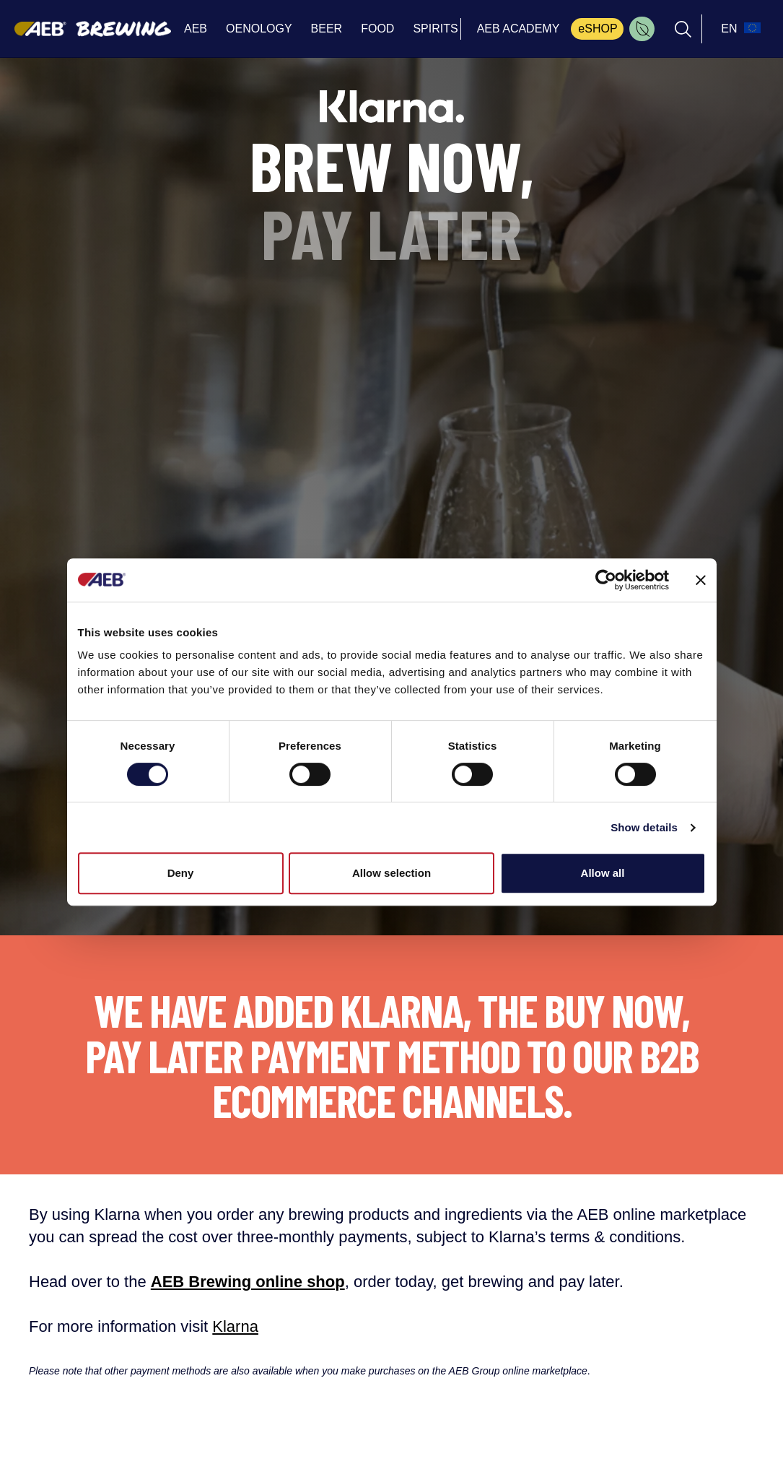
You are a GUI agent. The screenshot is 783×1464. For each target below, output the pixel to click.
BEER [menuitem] (327, 28)
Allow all (603, 873)
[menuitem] (642, 29)
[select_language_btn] (739, 29)
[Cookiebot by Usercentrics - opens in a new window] (606, 580)
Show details (644, 827)
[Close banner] (701, 580)
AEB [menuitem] (195, 28)
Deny (180, 873)
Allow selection (391, 873)
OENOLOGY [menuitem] (259, 28)
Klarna (235, 1326)
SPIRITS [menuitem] (435, 28)
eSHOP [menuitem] (597, 28)
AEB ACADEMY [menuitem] (518, 28)
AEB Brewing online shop (248, 1282)
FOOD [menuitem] (377, 28)
